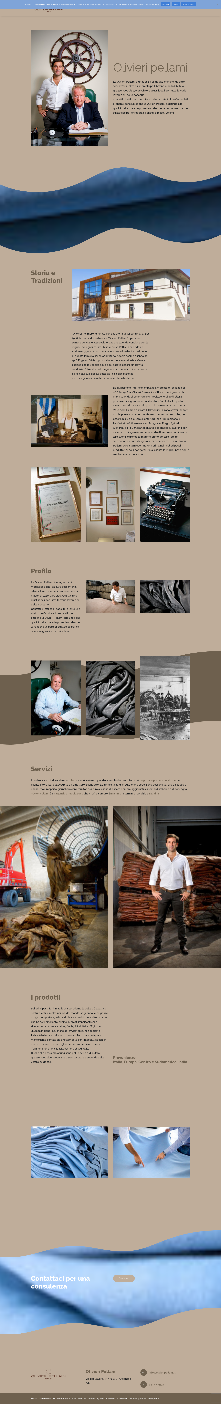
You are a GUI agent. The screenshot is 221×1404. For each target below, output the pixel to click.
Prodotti (132, 9)
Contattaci (124, 1282)
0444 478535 (156, 1384)
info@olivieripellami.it (162, 1372)
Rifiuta (176, 4)
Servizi (116, 9)
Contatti (148, 9)
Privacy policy (139, 1398)
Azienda (101, 9)
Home (86, 9)
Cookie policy (153, 1398)
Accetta (166, 4)
